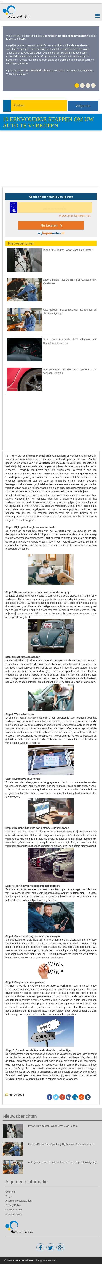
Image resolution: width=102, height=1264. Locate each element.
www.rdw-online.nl (23, 1260)
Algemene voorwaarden (18, 1200)
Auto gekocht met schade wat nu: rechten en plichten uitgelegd (63, 1162)
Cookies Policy (13, 1209)
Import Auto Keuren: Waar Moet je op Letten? (68, 249)
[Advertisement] (52, 161)
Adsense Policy (13, 1214)
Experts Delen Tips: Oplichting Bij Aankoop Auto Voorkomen (61, 1144)
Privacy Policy (13, 1205)
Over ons (10, 1191)
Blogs (8, 1196)
